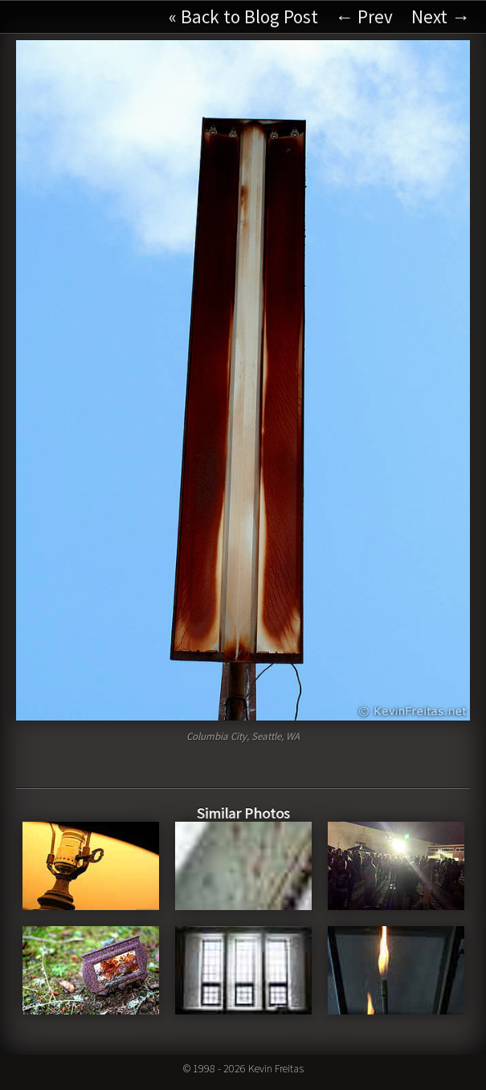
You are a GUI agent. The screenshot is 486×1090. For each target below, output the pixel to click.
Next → (440, 16)
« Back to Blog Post (243, 16)
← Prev (364, 16)
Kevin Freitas (276, 1068)
